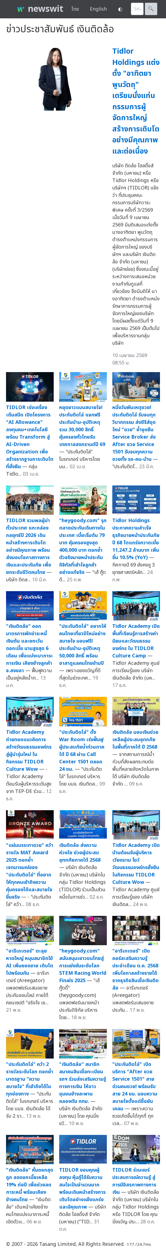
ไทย (75, 9)
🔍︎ (151, 9)
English (98, 9)
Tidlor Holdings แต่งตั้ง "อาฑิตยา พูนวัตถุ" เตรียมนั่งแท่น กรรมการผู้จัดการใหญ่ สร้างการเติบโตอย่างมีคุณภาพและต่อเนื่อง (136, 101)
